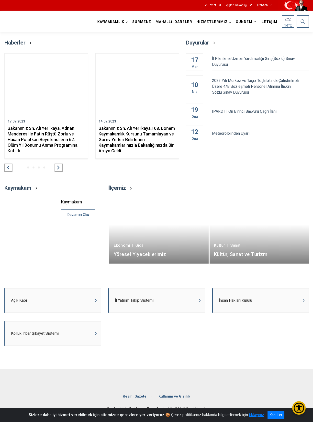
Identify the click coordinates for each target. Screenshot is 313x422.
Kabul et (276, 415)
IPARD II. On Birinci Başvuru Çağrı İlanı (260, 111)
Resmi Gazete (134, 396)
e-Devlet (210, 5)
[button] (8, 168)
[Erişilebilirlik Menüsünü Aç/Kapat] (299, 408)
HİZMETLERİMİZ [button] (212, 22)
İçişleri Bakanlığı (236, 5)
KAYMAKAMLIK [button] (110, 22)
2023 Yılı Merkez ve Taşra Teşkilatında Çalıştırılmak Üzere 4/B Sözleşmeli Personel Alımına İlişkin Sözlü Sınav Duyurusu (260, 86)
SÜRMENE (141, 22)
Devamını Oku (78, 214)
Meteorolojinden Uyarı (260, 133)
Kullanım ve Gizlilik (174, 396)
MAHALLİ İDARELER (174, 22)
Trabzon (262, 5)
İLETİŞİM (268, 22)
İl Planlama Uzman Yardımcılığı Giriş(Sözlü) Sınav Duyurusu (260, 61)
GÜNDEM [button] (244, 22)
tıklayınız (256, 414)
